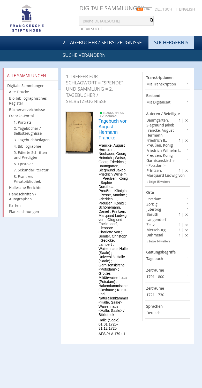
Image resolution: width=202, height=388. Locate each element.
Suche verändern (84, 55)
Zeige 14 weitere (159, 241)
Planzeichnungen (24, 211)
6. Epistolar (23, 163)
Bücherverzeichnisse (27, 109)
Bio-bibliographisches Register (28, 101)
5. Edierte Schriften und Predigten (30, 155)
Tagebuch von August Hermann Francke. (113, 129)
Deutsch (163, 9)
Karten (15, 205)
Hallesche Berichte (25, 187)
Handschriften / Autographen (22, 196)
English (187, 9)
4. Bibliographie (27, 146)
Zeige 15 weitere (159, 182)
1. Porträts (23, 122)
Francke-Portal (21, 115)
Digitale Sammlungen (112, 8)
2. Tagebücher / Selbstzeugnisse (102, 42)
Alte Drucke (19, 91)
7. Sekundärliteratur (31, 170)
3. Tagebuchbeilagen (32, 139)
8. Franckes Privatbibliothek (27, 179)
